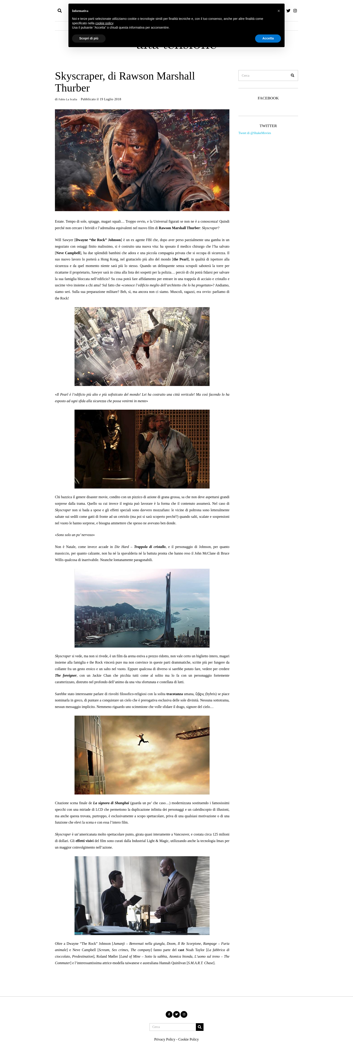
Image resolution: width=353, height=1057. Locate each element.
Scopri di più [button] (88, 38)
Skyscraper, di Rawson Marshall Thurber (125, 82)
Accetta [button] (268, 38)
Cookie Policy (188, 1039)
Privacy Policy (164, 1039)
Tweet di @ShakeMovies (254, 133)
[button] (292, 75)
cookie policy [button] (104, 23)
